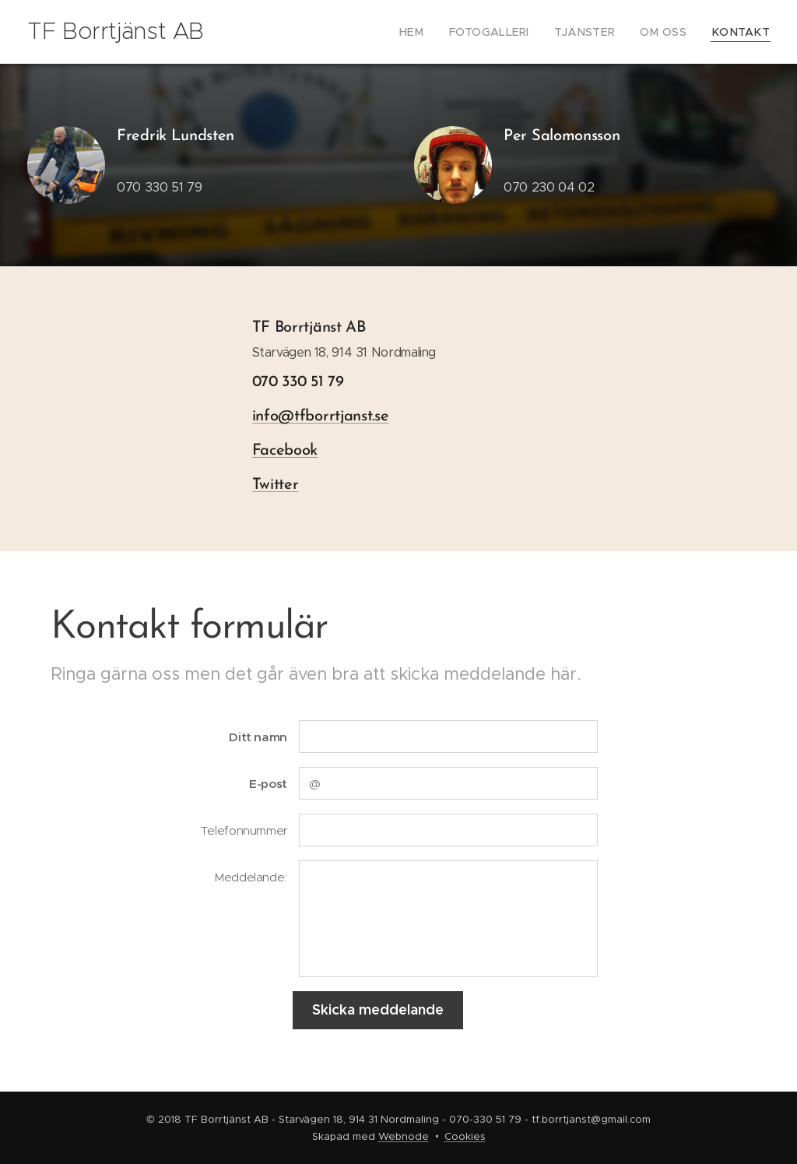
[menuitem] (439, 31)
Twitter (275, 485)
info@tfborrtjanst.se (320, 416)
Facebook (285, 451)
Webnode (403, 1136)
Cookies (465, 1136)
